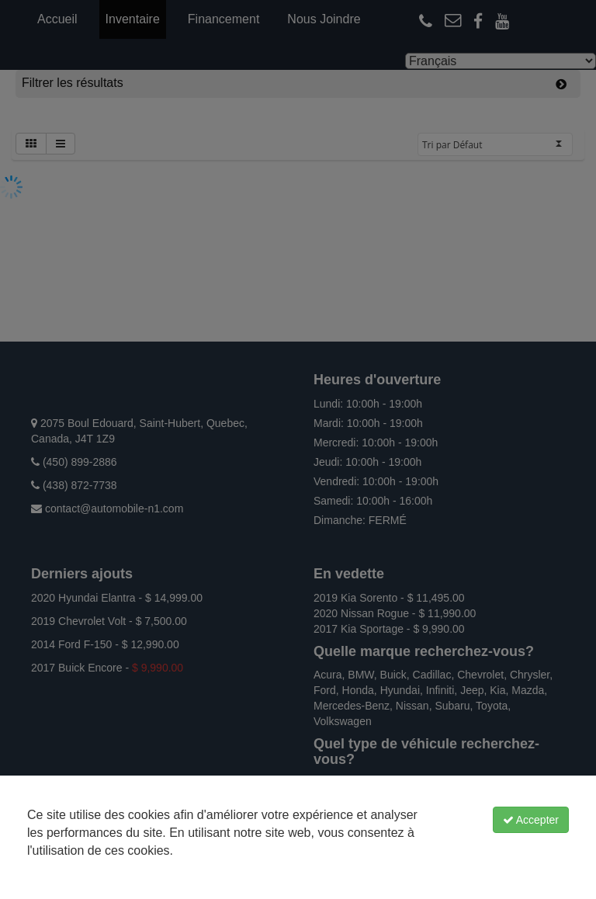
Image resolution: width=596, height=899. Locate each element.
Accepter (531, 820)
